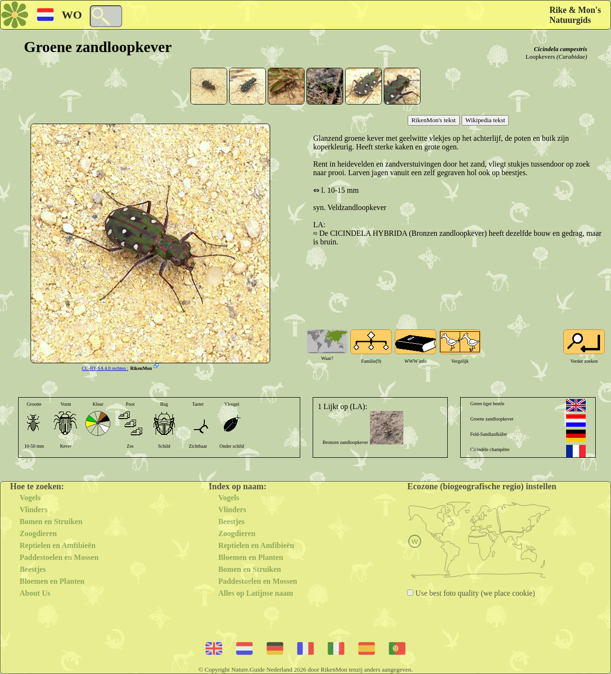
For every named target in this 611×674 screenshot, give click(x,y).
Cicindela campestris (560, 49)
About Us (35, 593)
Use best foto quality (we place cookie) (474, 593)
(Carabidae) (572, 56)
